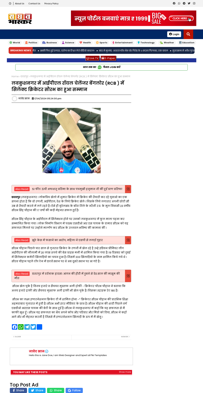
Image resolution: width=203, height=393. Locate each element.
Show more (125, 371)
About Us (20, 3)
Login (174, 34)
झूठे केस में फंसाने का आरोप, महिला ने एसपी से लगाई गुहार (67, 240)
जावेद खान (36, 351)
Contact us (34, 3)
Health (85, 42)
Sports (101, 42)
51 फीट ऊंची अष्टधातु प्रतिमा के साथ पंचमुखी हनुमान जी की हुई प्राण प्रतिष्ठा (76, 189)
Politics (31, 42)
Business (49, 42)
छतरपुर (24, 76)
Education (186, 42)
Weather (167, 42)
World (14, 42)
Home (15, 76)
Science (68, 42)
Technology (146, 42)
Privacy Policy (51, 3)
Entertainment (122, 42)
